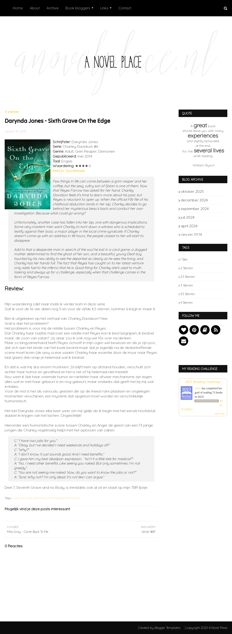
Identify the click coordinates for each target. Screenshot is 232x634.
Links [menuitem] (104, 8)
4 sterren (18, 498)
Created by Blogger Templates (159, 628)
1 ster (184, 259)
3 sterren (186, 285)
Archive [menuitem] (53, 8)
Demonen (39, 498)
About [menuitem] (35, 8)
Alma (198, 388)
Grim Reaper (55, 498)
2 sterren (186, 268)
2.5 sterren (187, 277)
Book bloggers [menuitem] (78, 8)
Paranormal (72, 498)
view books (220, 413)
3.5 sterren (187, 294)
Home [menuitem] (18, 8)
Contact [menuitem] (124, 8)
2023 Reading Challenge (203, 382)
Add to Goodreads (69, 170)
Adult (28, 498)
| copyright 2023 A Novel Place (206, 628)
